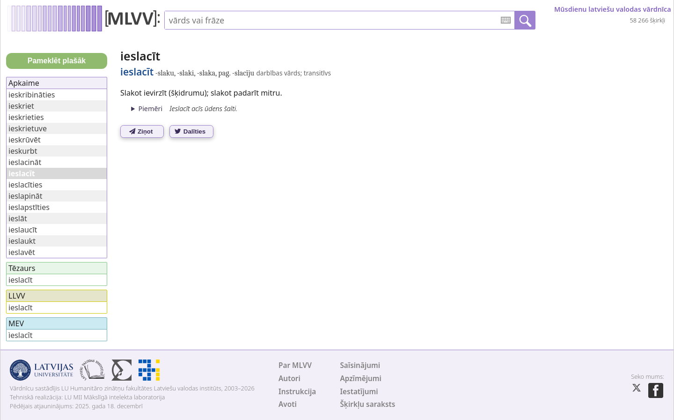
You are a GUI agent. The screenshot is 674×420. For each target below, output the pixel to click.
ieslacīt (20, 280)
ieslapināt (25, 196)
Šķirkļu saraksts (367, 404)
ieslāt (17, 218)
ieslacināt (24, 162)
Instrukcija (297, 392)
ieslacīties (25, 185)
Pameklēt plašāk (57, 61)
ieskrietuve (27, 128)
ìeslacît (20, 335)
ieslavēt (21, 252)
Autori (289, 378)
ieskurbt (22, 151)
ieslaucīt (22, 230)
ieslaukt (22, 241)
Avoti (287, 404)
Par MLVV (295, 365)
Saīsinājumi (360, 365)
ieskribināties (31, 95)
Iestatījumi (359, 392)
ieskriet (21, 106)
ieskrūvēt (24, 140)
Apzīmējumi (360, 378)
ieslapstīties (29, 207)
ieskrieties (26, 117)
